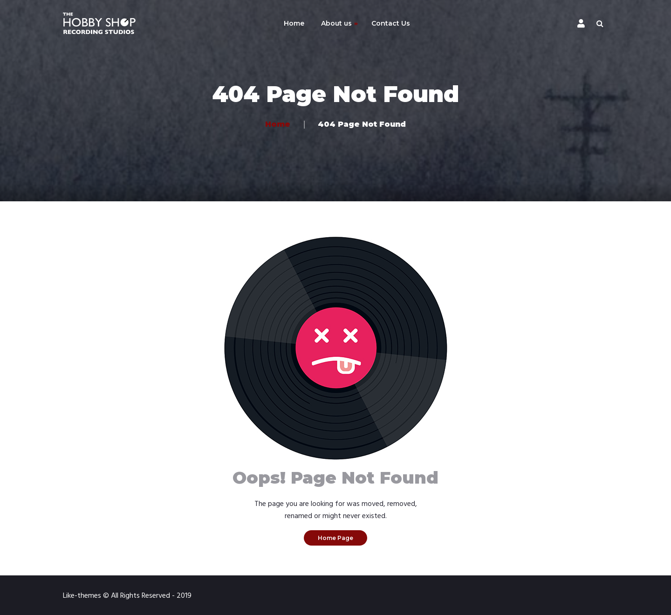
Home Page (335, 537)
